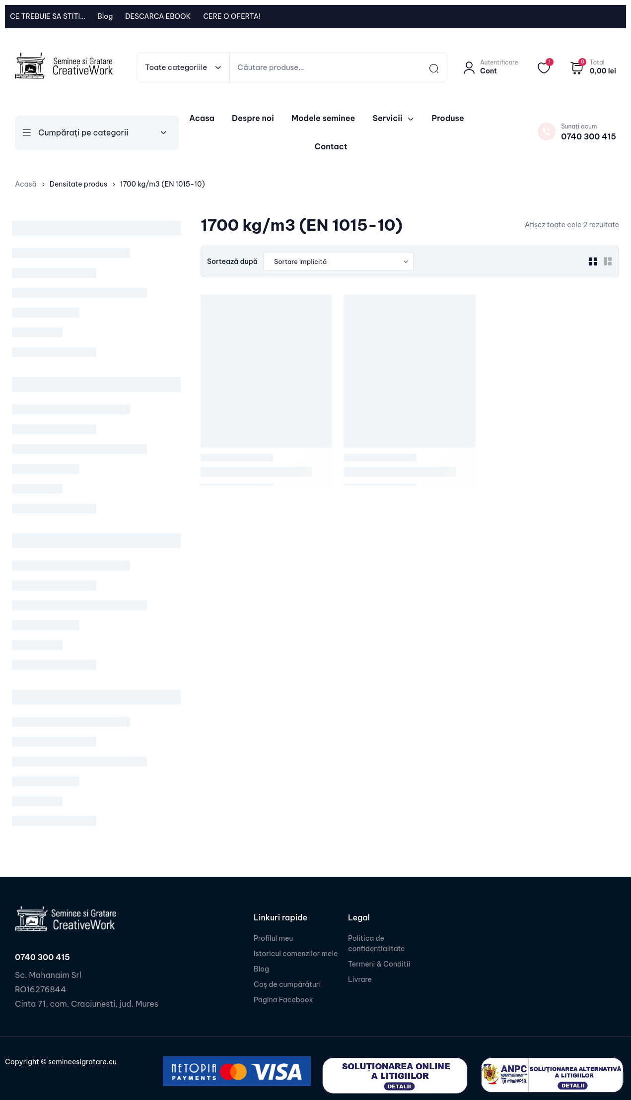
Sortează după (232, 261)
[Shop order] (339, 261)
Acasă (26, 184)
